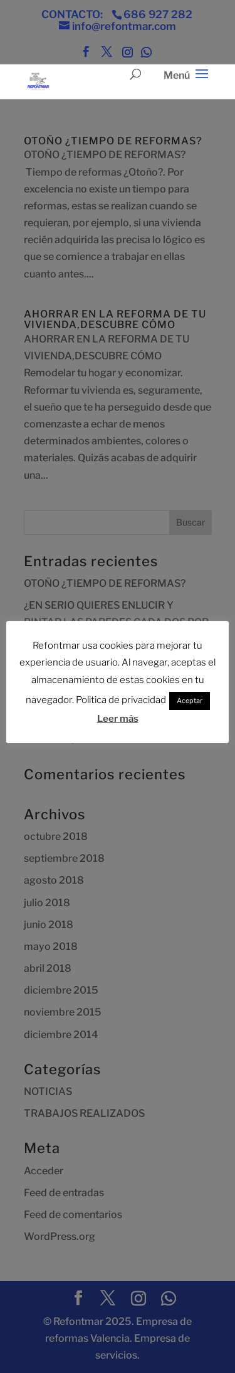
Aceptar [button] (189, 700)
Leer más (117, 718)
